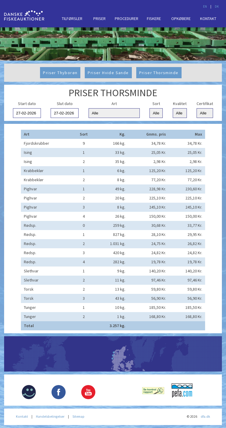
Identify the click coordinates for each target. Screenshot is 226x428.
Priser (99, 18)
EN (205, 6)
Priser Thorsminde (159, 72)
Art (114, 103)
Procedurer (126, 18)
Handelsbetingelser (50, 416)
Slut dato (65, 103)
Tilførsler (72, 18)
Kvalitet (180, 103)
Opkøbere (181, 18)
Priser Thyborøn (60, 72)
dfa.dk (205, 416)
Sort (156, 103)
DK (217, 6)
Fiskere (154, 18)
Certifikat (205, 103)
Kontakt (208, 18)
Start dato (27, 103)
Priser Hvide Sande (108, 72)
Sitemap (78, 416)
